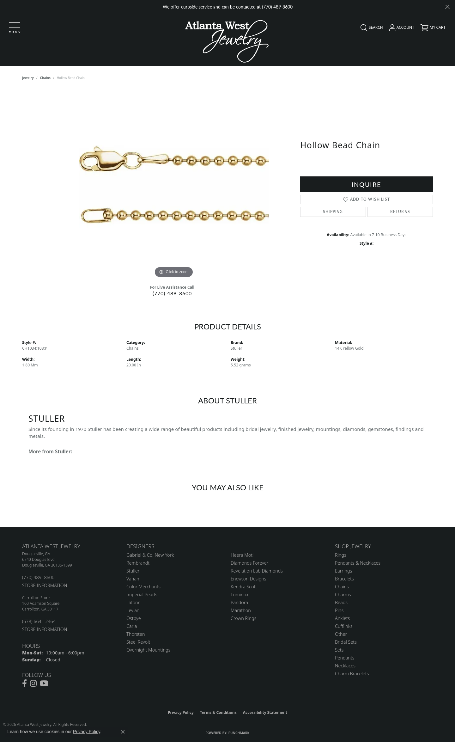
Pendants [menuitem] (345, 658)
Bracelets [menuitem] (344, 579)
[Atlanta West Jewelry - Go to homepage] (227, 39)
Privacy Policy (181, 712)
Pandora (239, 602)
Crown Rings (243, 618)
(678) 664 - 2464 (39, 621)
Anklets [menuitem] (342, 618)
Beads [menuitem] (341, 602)
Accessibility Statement (265, 712)
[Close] (447, 7)
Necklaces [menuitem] (345, 666)
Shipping (333, 211)
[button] (370, 29)
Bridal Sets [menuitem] (346, 642)
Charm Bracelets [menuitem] (352, 674)
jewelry (28, 78)
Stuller (236, 348)
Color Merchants (143, 587)
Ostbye (133, 618)
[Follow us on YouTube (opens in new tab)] (44, 683)
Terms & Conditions (218, 712)
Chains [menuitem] (342, 587)
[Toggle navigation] (14, 28)
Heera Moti (242, 555)
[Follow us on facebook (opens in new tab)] (24, 683)
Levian (132, 610)
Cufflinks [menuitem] (344, 626)
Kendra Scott (244, 587)
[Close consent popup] (123, 732)
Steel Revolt (138, 642)
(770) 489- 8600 (38, 577)
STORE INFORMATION (44, 585)
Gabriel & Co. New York (150, 555)
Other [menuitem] (341, 634)
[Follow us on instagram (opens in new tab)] (33, 683)
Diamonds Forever (249, 563)
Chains (45, 78)
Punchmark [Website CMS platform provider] (239, 733)
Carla (131, 626)
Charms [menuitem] (343, 595)
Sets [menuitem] (339, 650)
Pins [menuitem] (339, 610)
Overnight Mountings (148, 650)
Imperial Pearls (141, 595)
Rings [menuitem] (340, 555)
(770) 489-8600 (172, 293)
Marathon (241, 610)
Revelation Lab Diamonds (257, 571)
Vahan (132, 579)
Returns (400, 211)
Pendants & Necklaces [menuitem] (357, 563)
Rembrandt (137, 563)
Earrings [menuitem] (343, 571)
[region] (174, 184)
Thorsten (135, 634)
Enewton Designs (248, 579)
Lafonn (133, 602)
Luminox (239, 595)
